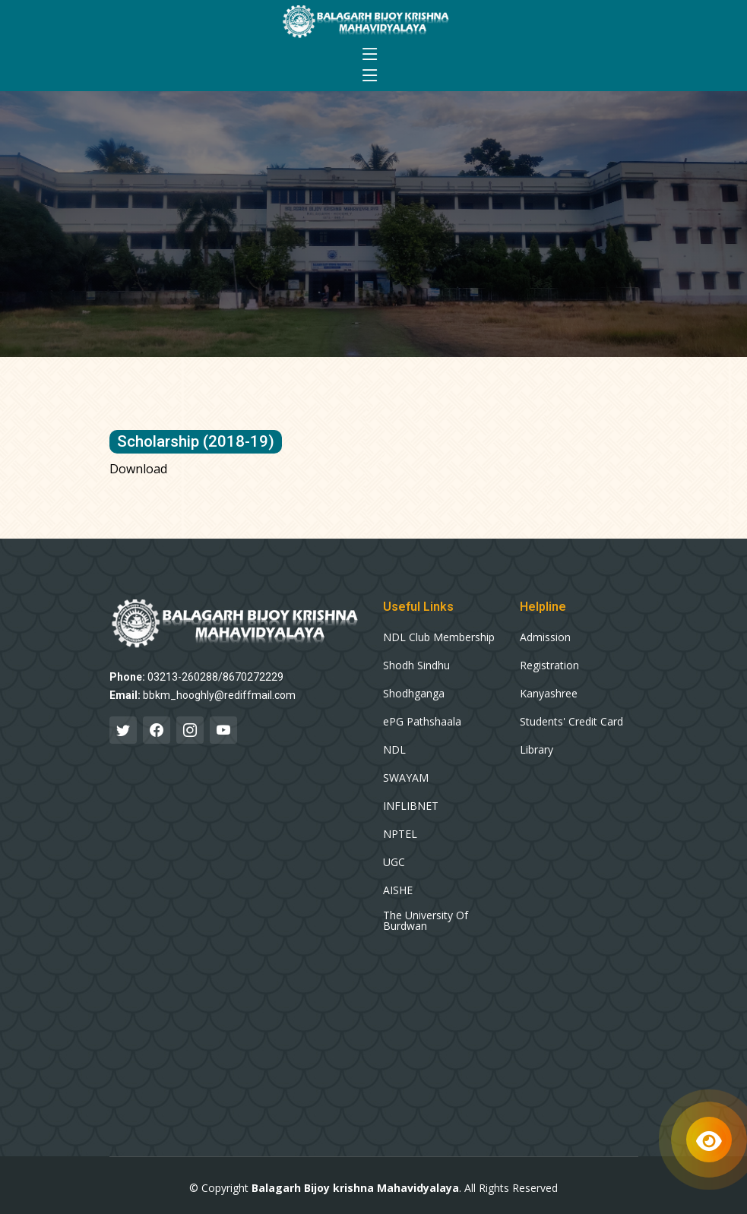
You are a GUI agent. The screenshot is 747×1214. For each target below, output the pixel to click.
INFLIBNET (410, 806)
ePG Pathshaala (422, 721)
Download (138, 468)
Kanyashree (549, 693)
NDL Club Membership (439, 637)
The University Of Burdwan (425, 920)
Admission (545, 637)
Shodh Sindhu (416, 665)
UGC (394, 862)
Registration (549, 665)
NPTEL (400, 834)
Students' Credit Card (571, 721)
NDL (394, 750)
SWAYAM (406, 778)
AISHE (398, 890)
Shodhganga (414, 693)
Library (536, 750)
